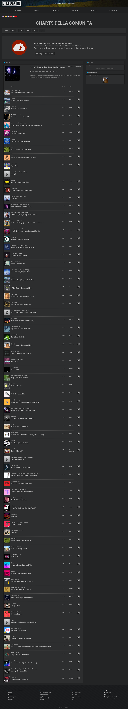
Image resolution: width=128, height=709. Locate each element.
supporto (94, 10)
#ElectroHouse (68, 75)
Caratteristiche (12, 696)
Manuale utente (44, 694)
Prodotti (18, 10)
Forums (42, 699)
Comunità (75, 10)
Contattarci (75, 694)
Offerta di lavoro (76, 696)
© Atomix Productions (64, 707)
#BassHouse (51, 75)
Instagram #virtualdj (110, 696)
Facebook (107, 692)
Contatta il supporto (45, 692)
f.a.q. (41, 696)
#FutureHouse (59, 75)
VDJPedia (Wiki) (44, 698)
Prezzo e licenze (12, 698)
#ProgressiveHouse (36, 77)
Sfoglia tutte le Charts (44, 54)
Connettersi (113, 10)
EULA (73, 699)
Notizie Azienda (76, 692)
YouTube (107, 694)
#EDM (32, 75)
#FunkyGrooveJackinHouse (50, 77)
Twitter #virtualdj (109, 698)
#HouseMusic (43, 75)
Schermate (11, 699)
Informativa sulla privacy (79, 698)
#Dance (36, 75)
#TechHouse (76, 75)
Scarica (36, 10)
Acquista (56, 10)
